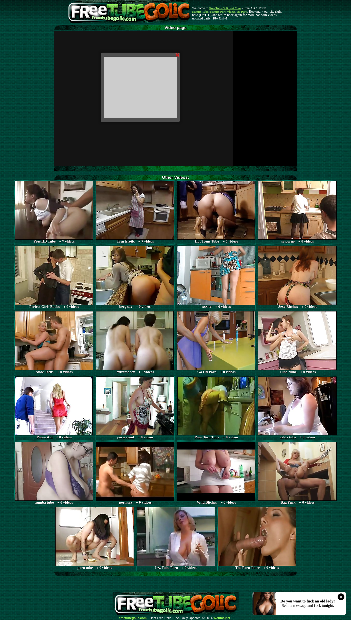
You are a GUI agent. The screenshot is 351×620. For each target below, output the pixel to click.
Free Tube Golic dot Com (225, 8)
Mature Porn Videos (222, 11)
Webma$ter (222, 618)
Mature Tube (200, 11)
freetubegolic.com (133, 618)
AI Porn (242, 11)
